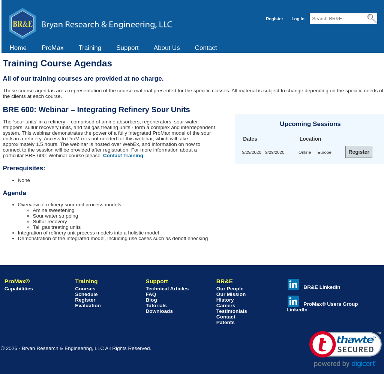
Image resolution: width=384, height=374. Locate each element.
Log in (297, 19)
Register (274, 19)
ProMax (53, 47)
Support (127, 47)
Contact (206, 47)
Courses (85, 288)
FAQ (151, 294)
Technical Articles (167, 288)
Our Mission (231, 294)
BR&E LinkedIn (314, 287)
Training (89, 47)
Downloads (159, 311)
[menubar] (113, 48)
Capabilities (18, 288)
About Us (167, 47)
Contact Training (123, 155)
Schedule (86, 294)
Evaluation (88, 305)
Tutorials (156, 305)
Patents (225, 322)
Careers (226, 305)
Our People (230, 288)
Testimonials (231, 311)
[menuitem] (18, 48)
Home (18, 47)
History (225, 300)
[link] (345, 349)
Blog (151, 300)
